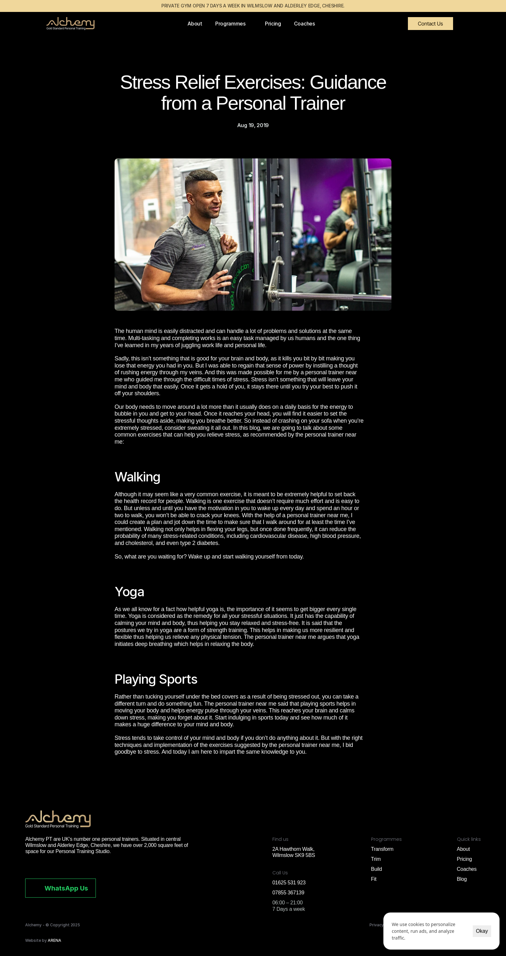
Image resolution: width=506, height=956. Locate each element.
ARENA (54, 940)
